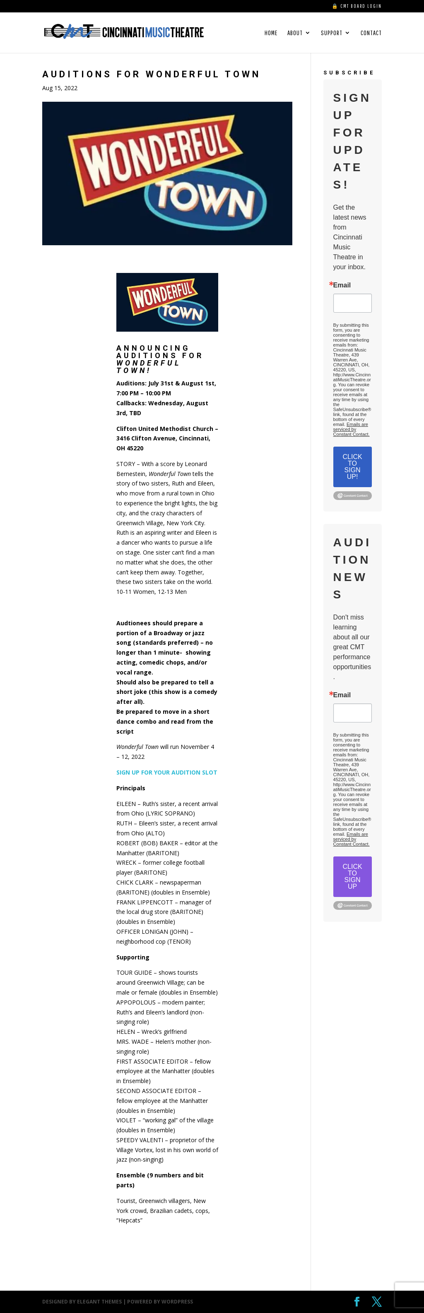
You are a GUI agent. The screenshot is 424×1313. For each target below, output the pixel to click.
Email (342, 285)
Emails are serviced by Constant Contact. (351, 429)
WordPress (177, 1301)
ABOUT (295, 33)
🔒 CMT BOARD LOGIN (357, 6)
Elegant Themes (99, 1301)
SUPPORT (331, 33)
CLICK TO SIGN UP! (352, 466)
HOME (271, 33)
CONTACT (371, 33)
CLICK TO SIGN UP (352, 876)
